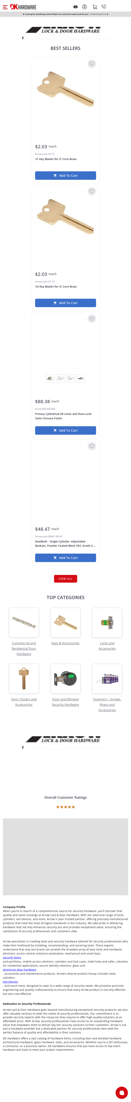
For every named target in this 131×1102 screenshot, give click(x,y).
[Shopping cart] (95, 6)
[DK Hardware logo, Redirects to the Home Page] (23, 6)
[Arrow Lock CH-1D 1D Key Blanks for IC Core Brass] (66, 216)
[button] (5, 7)
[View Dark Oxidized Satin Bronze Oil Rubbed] (60, 378)
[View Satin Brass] (70, 378)
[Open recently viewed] (75, 6)
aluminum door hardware (19, 969)
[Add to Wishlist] (92, 64)
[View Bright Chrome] (50, 378)
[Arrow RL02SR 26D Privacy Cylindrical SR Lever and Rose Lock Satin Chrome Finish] (66, 344)
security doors (12, 957)
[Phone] (103, 6)
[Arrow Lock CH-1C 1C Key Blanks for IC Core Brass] (66, 89)
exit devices (10, 981)
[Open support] (122, 1093)
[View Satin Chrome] (80, 378)
